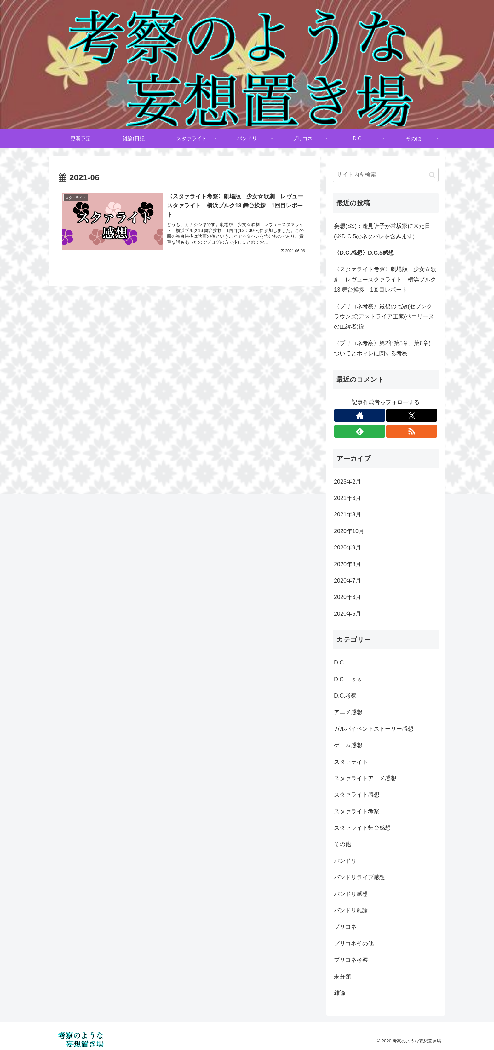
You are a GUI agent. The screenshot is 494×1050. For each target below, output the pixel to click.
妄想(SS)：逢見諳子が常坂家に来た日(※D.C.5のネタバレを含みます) (382, 231)
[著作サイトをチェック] (359, 415)
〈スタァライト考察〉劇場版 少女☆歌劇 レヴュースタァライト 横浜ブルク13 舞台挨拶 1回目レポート (385, 279)
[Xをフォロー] (411, 415)
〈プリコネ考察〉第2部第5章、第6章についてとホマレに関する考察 (384, 348)
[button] (432, 174)
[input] (386, 175)
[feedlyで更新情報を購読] (359, 431)
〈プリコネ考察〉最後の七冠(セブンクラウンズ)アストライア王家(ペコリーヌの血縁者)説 (384, 316)
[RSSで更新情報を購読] (411, 431)
